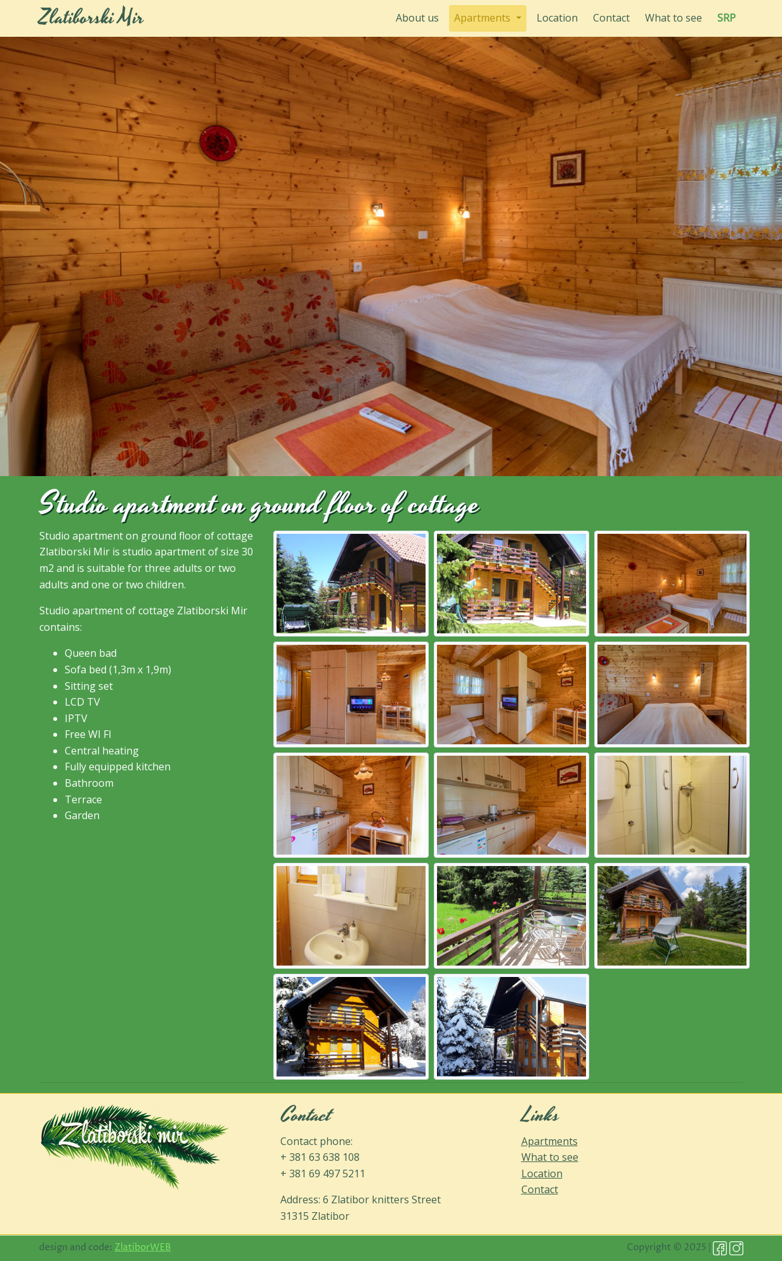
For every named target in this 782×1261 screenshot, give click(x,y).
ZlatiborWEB (143, 1247)
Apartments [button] (483, 18)
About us (420, 17)
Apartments (549, 1141)
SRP (726, 18)
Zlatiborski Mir (91, 18)
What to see (673, 18)
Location (557, 18)
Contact (611, 18)
